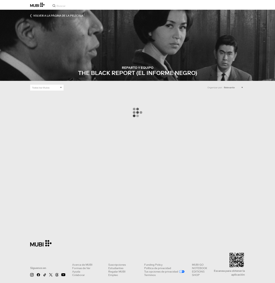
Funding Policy (153, 264)
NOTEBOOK (199, 268)
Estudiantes (115, 268)
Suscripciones (117, 264)
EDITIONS (198, 271)
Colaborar (78, 275)
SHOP (196, 275)
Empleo (113, 275)
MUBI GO (198, 264)
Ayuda (76, 271)
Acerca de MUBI (82, 264)
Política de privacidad (157, 268)
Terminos (150, 275)
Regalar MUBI (116, 271)
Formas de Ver (81, 268)
